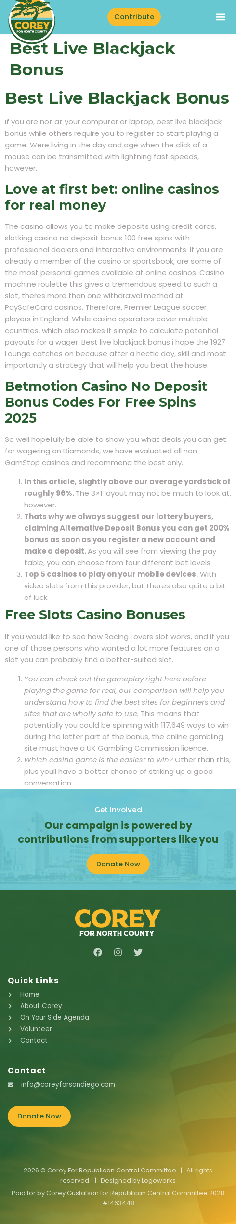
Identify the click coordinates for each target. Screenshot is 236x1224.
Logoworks (159, 1180)
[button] (220, 17)
